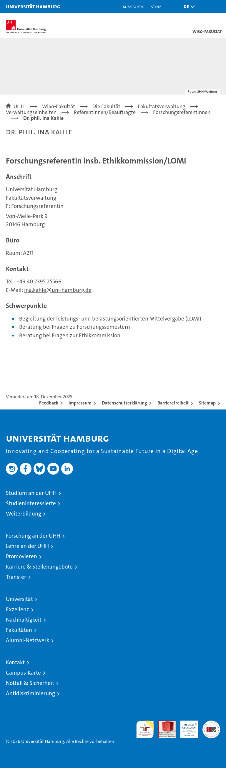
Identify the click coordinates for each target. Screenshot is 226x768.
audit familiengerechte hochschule (145, 729)
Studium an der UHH (31, 493)
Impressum (80, 403)
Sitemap (207, 403)
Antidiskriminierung (30, 693)
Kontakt (15, 662)
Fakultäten (19, 630)
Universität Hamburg (33, 6)
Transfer (16, 577)
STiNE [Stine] (156, 6)
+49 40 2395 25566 (39, 281)
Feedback (48, 403)
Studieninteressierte (31, 503)
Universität (19, 599)
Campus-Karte (23, 672)
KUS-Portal (134, 6)
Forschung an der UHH (33, 535)
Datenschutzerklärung (124, 403)
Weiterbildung (23, 513)
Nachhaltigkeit (23, 619)
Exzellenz (17, 609)
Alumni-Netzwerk (27, 640)
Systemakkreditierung (211, 724)
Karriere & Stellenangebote (39, 566)
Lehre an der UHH (27, 546)
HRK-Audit (186, 727)
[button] (187, 6)
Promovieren (21, 556)
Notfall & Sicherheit (30, 683)
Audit (164, 724)
